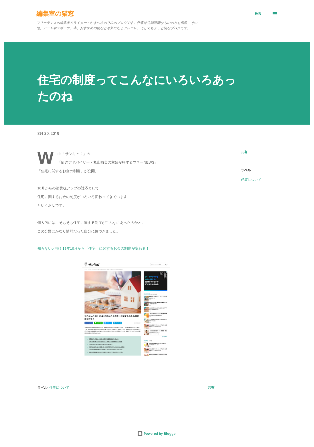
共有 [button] (244, 151)
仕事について (251, 179)
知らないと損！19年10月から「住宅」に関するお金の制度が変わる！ (93, 248)
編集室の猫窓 (55, 13)
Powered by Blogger (157, 433)
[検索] (258, 14)
